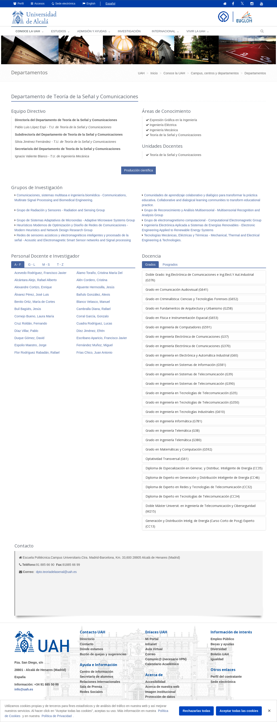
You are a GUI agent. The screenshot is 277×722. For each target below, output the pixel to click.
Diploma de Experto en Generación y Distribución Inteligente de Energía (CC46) (203, 478)
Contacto (86, 644)
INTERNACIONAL (163, 31)
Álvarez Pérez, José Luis (32, 295)
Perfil (18, 3)
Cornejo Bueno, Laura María (34, 316)
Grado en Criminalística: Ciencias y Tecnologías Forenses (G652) (192, 299)
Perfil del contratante (226, 677)
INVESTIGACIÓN (129, 31)
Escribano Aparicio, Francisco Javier (101, 338)
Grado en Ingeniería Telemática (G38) (173, 431)
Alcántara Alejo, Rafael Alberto (36, 280)
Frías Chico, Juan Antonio (94, 353)
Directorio (87, 639)
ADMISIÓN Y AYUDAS (92, 31)
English (88, 3)
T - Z (60, 265)
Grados (150, 265)
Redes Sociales (91, 692)
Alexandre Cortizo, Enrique (33, 287)
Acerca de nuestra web (162, 687)
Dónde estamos (91, 649)
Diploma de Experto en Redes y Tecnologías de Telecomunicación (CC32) (199, 487)
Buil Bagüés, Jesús (28, 309)
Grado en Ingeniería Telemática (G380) (173, 440)
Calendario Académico (162, 664)
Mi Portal (152, 639)
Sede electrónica (63, 3)
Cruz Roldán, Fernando (31, 323)
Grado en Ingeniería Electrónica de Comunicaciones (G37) (187, 337)
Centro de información (96, 672)
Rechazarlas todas (196, 711)
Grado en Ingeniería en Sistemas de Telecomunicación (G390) (190, 384)
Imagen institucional (160, 692)
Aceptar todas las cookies (239, 711)
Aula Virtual (154, 649)
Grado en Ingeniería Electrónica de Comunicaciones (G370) (188, 346)
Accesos (37, 3)
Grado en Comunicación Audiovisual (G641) (177, 290)
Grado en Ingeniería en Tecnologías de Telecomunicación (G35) (191, 393)
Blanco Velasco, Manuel (93, 302)
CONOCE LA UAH (28, 31)
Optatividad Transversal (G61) (167, 459)
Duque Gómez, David (29, 338)
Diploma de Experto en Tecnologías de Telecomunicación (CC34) (193, 496)
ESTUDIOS (58, 31)
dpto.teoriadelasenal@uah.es (56, 572)
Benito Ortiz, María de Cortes (35, 302)
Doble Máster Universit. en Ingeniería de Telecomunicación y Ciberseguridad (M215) (201, 509)
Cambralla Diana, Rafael (93, 309)
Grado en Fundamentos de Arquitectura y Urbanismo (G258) (189, 308)
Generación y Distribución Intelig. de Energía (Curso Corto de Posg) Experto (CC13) (200, 524)
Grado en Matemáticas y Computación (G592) (179, 449)
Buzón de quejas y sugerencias (103, 654)
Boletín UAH (220, 654)
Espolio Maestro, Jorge (31, 345)
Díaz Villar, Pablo (26, 331)
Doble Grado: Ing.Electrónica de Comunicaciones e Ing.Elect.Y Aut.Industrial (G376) (200, 277)
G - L (31, 265)
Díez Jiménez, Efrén (90, 331)
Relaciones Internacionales (100, 682)
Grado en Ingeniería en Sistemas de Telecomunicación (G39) (189, 374)
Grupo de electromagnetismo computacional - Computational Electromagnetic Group (203, 220)
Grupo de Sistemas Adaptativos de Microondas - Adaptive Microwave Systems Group (76, 220)
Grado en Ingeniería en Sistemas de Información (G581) (186, 365)
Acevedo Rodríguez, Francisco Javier (41, 273)
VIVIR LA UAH (195, 31)
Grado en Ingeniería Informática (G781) (174, 421)
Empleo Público (222, 639)
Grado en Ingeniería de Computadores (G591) (178, 327)
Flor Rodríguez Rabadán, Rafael (37, 353)
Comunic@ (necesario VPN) (166, 659)
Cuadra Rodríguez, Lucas (94, 323)
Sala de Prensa (91, 687)
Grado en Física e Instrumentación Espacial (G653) (182, 318)
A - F (18, 265)
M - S (46, 265)
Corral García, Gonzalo (92, 316)
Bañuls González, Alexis (93, 295)
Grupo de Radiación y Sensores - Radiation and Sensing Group (61, 210)
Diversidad (219, 649)
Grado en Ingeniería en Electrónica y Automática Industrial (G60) (192, 355)
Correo (150, 654)
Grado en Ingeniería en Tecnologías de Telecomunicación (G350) (192, 402)
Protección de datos (160, 697)
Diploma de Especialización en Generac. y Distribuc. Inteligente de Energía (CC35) (204, 468)
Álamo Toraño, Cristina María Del (99, 273)
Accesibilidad (155, 682)
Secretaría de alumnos (96, 677)
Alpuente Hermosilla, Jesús (95, 287)
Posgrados (170, 265)
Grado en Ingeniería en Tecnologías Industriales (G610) (185, 412)
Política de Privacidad (57, 716)
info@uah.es (24, 689)
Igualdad (217, 659)
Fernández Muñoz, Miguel (94, 345)
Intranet (151, 644)
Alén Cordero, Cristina (91, 280)
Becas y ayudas (222, 644)
